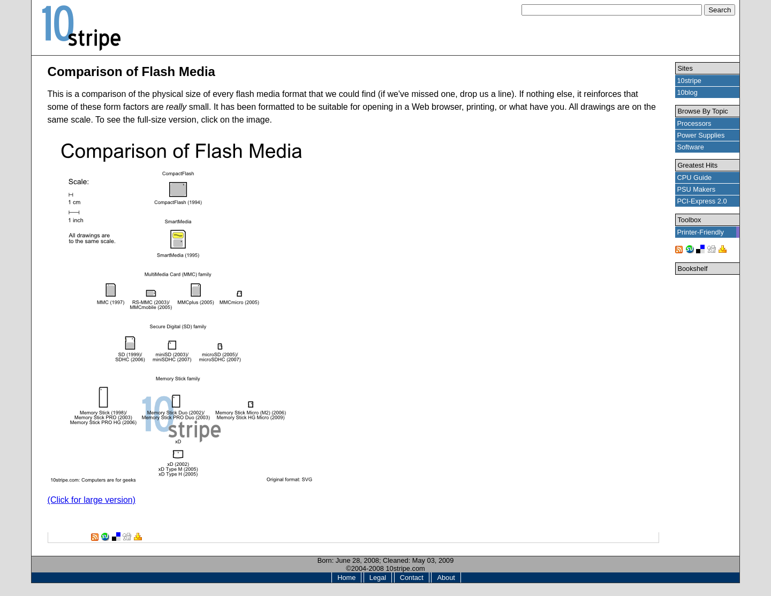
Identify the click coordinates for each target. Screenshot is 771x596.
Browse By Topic (702, 111)
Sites (684, 68)
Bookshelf (692, 269)
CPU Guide (694, 177)
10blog (687, 92)
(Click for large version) (91, 499)
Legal (377, 578)
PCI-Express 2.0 (702, 201)
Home (346, 578)
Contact (412, 578)
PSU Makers (696, 189)
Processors (694, 123)
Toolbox (689, 220)
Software (690, 147)
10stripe (689, 81)
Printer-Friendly (700, 232)
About (446, 578)
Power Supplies (700, 135)
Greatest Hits (697, 165)
